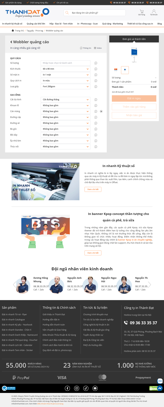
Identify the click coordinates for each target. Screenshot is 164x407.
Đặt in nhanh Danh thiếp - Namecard (20, 334)
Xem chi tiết (93, 189)
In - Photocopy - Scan (87, 23)
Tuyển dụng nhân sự (93, 334)
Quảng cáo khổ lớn (36, 23)
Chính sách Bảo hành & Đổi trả (57, 345)
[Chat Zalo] (160, 381)
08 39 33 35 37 (154, 2)
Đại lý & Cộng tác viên (93, 340)
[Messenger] (160, 388)
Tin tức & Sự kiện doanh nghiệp (98, 319)
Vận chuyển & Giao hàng (54, 329)
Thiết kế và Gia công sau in (140, 23)
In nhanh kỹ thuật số (12, 23)
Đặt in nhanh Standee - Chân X (16, 329)
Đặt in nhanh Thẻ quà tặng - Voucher (20, 340)
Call (35, 289)
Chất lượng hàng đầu (37, 2)
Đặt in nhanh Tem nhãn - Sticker (17, 350)
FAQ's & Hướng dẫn (92, 345)
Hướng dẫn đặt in (51, 319)
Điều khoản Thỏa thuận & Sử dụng (59, 334)
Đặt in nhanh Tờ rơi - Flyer (14, 314)
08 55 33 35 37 (148, 351)
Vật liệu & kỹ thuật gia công (96, 329)
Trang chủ (18, 30)
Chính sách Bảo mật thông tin (57, 340)
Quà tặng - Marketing (112, 23)
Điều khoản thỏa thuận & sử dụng (50, 404)
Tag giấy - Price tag (35, 30)
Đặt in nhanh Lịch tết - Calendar (17, 345)
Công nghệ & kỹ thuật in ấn (96, 324)
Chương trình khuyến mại (95, 314)
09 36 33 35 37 (118, 2)
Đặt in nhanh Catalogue (13, 319)
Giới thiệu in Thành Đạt (54, 314)
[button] (15, 285)
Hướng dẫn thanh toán (54, 324)
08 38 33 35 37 (136, 2)
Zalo (42, 289)
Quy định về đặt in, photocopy (57, 350)
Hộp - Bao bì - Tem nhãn (61, 23)
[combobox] (66, 63)
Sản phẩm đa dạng (12, 2)
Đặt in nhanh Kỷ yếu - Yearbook (17, 324)
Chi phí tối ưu (60, 2)
